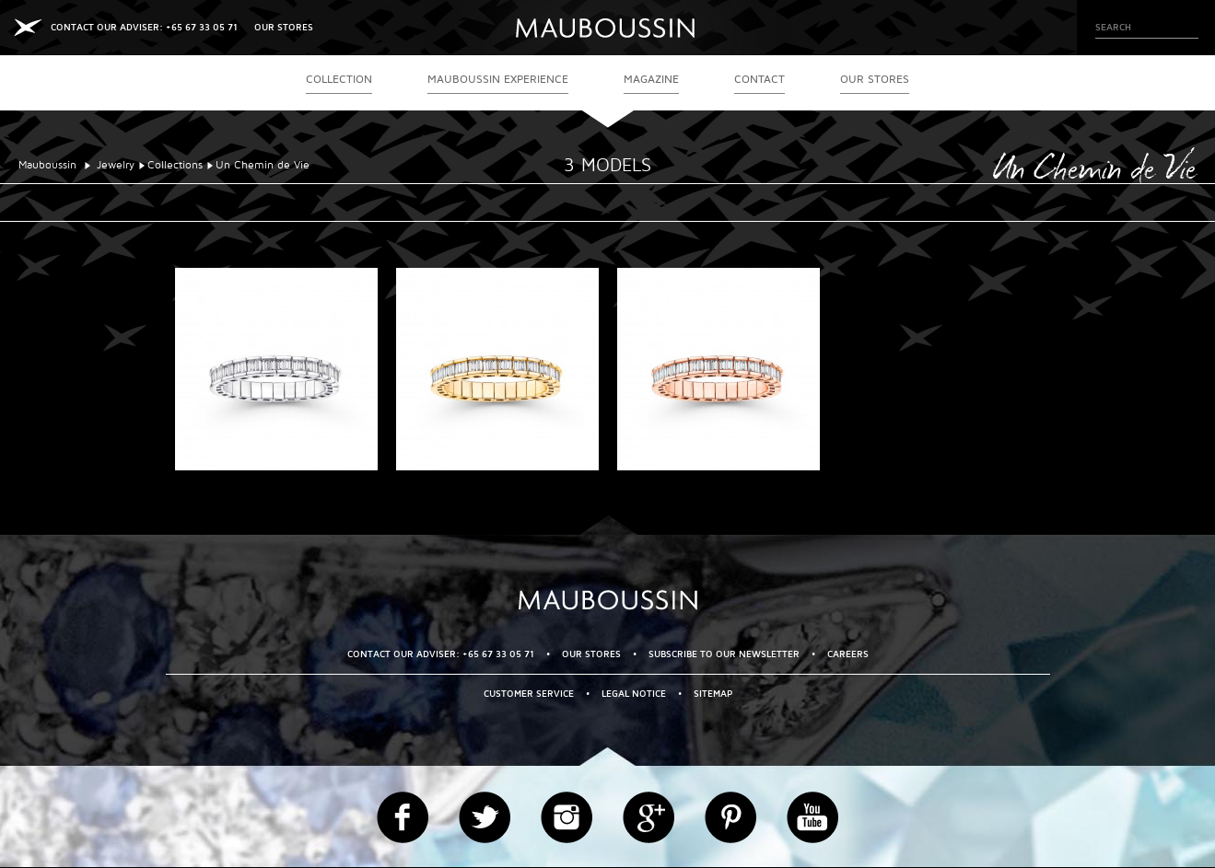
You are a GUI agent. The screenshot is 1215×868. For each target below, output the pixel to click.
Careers (848, 654)
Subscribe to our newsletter (724, 654)
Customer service (529, 694)
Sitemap (713, 694)
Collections (175, 165)
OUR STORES (283, 27)
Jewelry (115, 165)
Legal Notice (634, 694)
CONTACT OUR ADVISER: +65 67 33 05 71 (144, 27)
